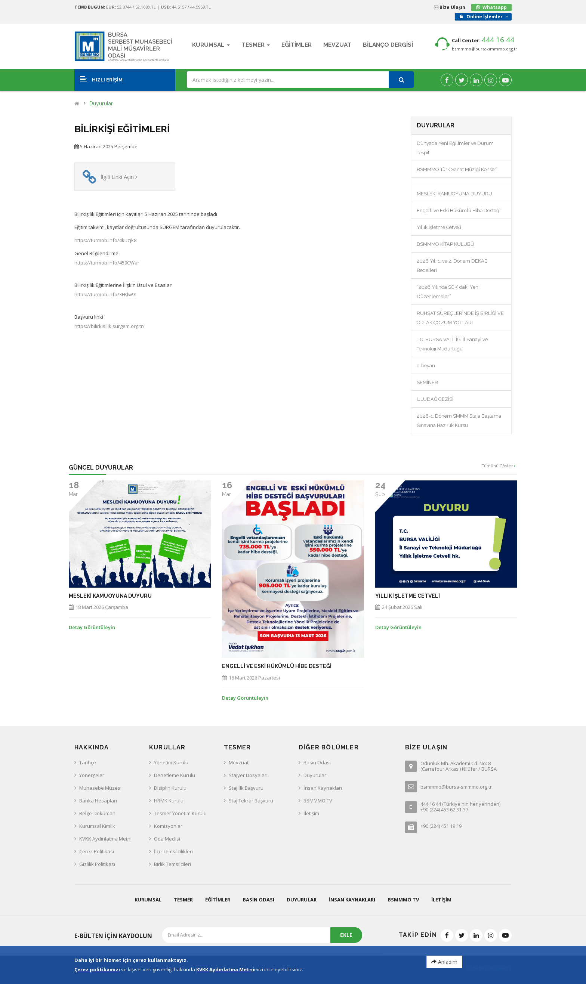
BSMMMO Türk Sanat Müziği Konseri (457, 169)
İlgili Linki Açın (119, 176)
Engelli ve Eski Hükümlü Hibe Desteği (458, 210)
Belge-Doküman (97, 813)
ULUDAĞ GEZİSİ (435, 399)
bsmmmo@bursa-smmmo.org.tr (484, 49)
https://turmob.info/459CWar (106, 262)
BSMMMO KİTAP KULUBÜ (445, 244)
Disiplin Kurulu (170, 788)
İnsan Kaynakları (322, 788)
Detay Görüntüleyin (92, 627)
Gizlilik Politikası (97, 864)
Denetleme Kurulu (174, 775)
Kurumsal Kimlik (97, 826)
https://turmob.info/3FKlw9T (105, 294)
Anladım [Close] (444, 961)
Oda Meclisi (167, 838)
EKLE (346, 934)
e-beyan (426, 365)
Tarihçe (87, 762)
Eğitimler (217, 899)
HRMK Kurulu (168, 800)
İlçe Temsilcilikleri (173, 851)
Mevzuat (239, 762)
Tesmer (183, 899)
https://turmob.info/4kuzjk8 (105, 240)
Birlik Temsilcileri (172, 864)
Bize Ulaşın (449, 7)
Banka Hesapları (98, 800)
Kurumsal (148, 899)
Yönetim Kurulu (171, 762)
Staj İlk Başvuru (246, 788)
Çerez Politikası (96, 851)
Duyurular (101, 103)
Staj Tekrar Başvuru (251, 800)
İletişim (311, 813)
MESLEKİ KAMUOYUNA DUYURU (454, 194)
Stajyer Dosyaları (248, 775)
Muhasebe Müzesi (100, 788)
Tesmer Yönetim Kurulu (180, 813)
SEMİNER (427, 382)
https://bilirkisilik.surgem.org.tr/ (109, 326)
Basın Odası (317, 762)
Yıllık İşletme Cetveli (439, 227)
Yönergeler (91, 775)
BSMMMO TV (317, 800)
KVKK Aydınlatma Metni (105, 838)
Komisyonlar (168, 826)
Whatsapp (494, 7)
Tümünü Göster (498, 465)
